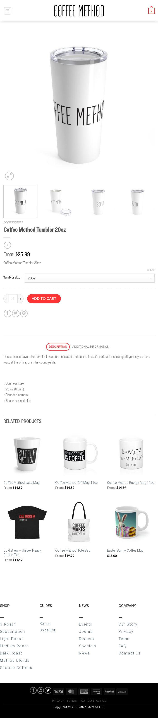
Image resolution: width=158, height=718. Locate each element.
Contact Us (130, 653)
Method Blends (15, 660)
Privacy (126, 631)
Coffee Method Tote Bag (72, 551)
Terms (125, 639)
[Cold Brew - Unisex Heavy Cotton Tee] (27, 522)
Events (85, 624)
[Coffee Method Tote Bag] (79, 522)
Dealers (86, 639)
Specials (87, 646)
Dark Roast (11, 653)
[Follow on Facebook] (33, 690)
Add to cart (44, 298)
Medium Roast (14, 646)
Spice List (47, 630)
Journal (86, 631)
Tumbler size (11, 277)
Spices (45, 623)
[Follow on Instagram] (40, 690)
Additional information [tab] (90, 346)
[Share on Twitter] (15, 313)
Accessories (13, 222)
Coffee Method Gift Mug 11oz (76, 483)
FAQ (123, 646)
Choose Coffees (16, 668)
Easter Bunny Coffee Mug (125, 551)
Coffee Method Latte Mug (21, 483)
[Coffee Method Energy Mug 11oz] (131, 454)
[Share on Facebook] (7, 313)
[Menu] (7, 10)
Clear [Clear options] (151, 270)
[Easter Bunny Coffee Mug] (131, 522)
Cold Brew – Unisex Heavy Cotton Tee (22, 553)
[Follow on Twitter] (48, 690)
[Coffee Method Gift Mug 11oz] (79, 454)
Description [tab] (58, 346)
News (84, 653)
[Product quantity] (13, 298)
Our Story (128, 624)
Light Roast (11, 639)
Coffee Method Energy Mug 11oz (130, 483)
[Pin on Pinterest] (24, 313)
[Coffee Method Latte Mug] (27, 454)
